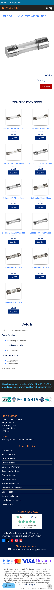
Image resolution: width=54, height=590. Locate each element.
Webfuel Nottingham (45, 589)
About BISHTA (8, 458)
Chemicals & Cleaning (12, 487)
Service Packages (10, 496)
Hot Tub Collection (11, 483)
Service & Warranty (11, 466)
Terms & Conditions (11, 471)
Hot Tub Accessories (11, 500)
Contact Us (7, 450)
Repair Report (8, 475)
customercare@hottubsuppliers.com (29, 549)
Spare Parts (7, 491)
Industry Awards (9, 479)
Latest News (7, 504)
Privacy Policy (8, 454)
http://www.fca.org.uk (27, 584)
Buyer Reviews (8, 462)
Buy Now (46, 86)
